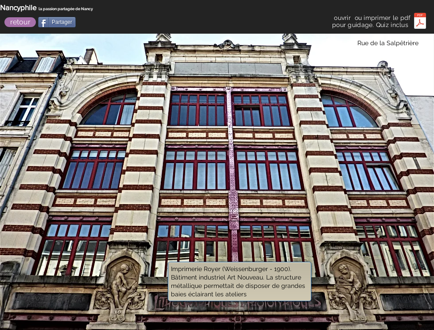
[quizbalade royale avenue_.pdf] (420, 21)
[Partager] (57, 22)
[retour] (20, 22)
